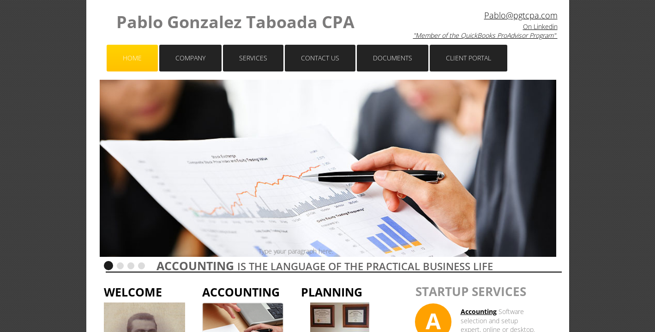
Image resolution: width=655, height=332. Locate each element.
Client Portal (468, 57)
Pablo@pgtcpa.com (521, 15)
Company (190, 57)
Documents (392, 57)
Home (132, 57)
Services (253, 57)
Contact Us (320, 57)
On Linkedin (540, 26)
